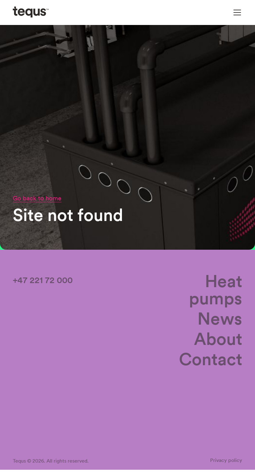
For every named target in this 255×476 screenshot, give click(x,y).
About (218, 340)
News (219, 319)
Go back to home (37, 198)
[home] (31, 12)
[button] (236, 12)
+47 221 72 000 (43, 281)
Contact (210, 360)
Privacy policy (226, 461)
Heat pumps (215, 291)
